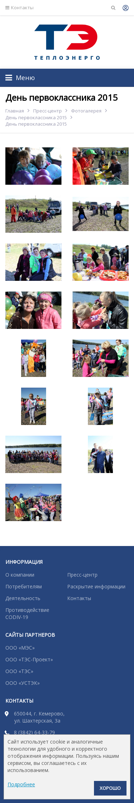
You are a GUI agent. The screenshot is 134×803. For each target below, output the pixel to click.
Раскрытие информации (96, 586)
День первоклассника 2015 (36, 117)
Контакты (19, 7)
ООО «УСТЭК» (22, 682)
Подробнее (21, 784)
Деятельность (22, 598)
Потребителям (23, 586)
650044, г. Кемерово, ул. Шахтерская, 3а (39, 717)
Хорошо (110, 788)
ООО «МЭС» (20, 647)
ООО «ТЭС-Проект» (29, 659)
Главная (14, 110)
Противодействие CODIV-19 (27, 613)
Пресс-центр (47, 110)
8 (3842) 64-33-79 (34, 732)
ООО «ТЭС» (19, 671)
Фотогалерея (86, 110)
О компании (19, 574)
